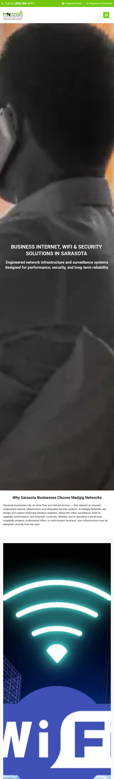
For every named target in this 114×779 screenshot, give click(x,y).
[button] (106, 15)
